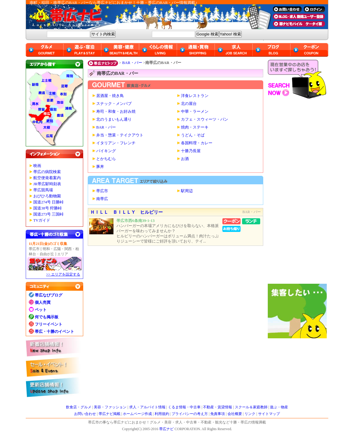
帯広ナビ (147, 16)
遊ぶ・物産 (279, 407)
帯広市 (102, 191)
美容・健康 (120, 50)
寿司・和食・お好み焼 (116, 111)
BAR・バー (132, 62)
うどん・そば (193, 135)
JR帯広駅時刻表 (47, 184)
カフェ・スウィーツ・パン (204, 119)
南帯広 (102, 199)
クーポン (309, 50)
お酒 (185, 159)
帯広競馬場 (43, 190)
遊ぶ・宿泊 (82, 50)
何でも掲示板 (46, 317)
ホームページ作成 (137, 414)
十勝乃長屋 (191, 151)
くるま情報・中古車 (184, 407)
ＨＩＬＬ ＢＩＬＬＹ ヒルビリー (126, 212)
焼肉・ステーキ (194, 127)
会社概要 (235, 414)
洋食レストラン (194, 96)
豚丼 (100, 167)
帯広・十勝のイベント (54, 331)
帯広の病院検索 (47, 172)
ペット (41, 309)
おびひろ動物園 (47, 196)
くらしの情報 (158, 50)
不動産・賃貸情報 (217, 407)
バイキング (106, 151)
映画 (37, 166)
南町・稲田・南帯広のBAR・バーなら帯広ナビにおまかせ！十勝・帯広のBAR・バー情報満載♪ (113, 2)
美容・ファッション (110, 407)
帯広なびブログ (48, 295)
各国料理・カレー (196, 143)
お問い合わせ (85, 414)
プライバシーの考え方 (190, 414)
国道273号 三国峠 (48, 214)
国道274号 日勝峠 (48, 202)
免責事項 (217, 414)
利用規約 (162, 414)
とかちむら (106, 159)
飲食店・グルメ (78, 407)
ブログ (271, 50)
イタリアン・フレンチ (116, 143)
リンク (249, 414)
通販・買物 (196, 50)
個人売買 (43, 302)
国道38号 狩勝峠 (47, 208)
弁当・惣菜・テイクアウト (119, 135)
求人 (234, 50)
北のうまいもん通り (114, 119)
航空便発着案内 (47, 178)
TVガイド (41, 220)
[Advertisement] (298, 193)
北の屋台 (189, 104)
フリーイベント (48, 324)
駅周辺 (187, 191)
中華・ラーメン (194, 111)
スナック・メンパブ (114, 104)
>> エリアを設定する (63, 274)
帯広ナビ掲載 (109, 414)
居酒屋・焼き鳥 (110, 96)
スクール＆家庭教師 (251, 407)
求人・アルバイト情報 (147, 407)
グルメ (45, 50)
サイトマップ (269, 414)
